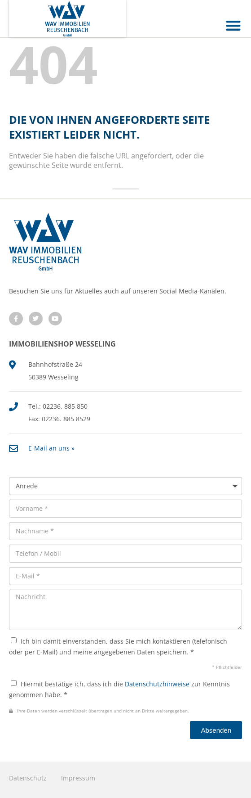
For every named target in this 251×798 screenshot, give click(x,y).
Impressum (78, 778)
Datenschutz (28, 778)
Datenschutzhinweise (157, 684)
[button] (234, 25)
